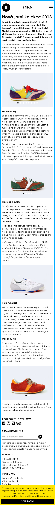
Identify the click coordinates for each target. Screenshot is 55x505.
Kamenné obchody (12, 478)
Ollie (18, 343)
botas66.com (27, 410)
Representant (17, 209)
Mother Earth (39, 124)
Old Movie (27, 225)
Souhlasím (27, 501)
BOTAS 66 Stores (34, 407)
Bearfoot (7, 144)
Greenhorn (8, 134)
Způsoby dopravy (11, 484)
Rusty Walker (8, 153)
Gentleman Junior (18, 245)
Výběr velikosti (10, 481)
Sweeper (29, 319)
